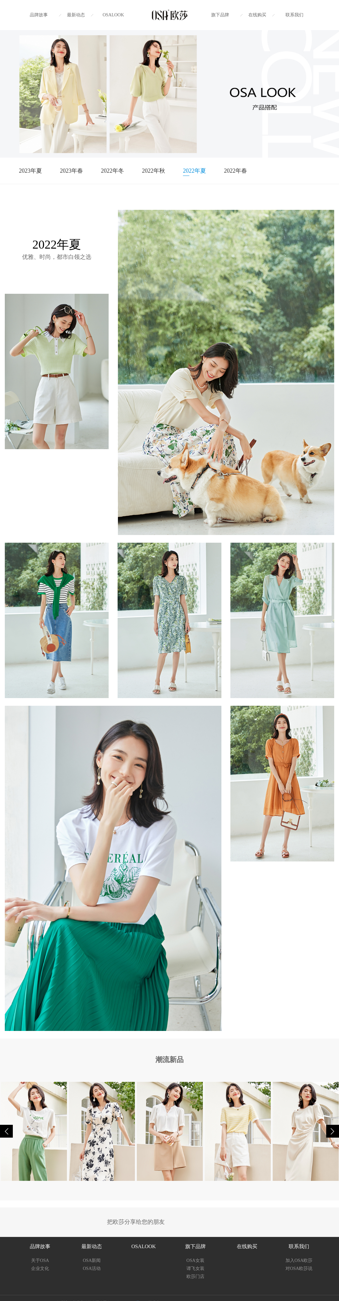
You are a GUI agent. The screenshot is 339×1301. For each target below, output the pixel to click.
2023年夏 (30, 171)
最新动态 (76, 14)
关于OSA (40, 1260)
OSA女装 (195, 1260)
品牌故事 (39, 14)
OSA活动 (92, 1268)
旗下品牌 (220, 14)
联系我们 (294, 14)
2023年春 (71, 171)
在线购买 (257, 14)
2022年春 (235, 171)
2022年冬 (112, 171)
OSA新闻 (92, 1260)
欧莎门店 (195, 1276)
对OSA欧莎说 (298, 1268)
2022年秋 (153, 171)
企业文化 (40, 1268)
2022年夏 (194, 171)
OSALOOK (113, 14)
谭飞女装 (195, 1268)
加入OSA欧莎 (298, 1260)
